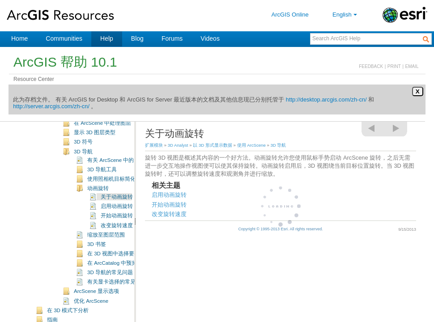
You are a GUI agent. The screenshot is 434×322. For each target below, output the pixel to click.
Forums (172, 38)
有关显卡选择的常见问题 (116, 308)
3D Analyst (178, 145)
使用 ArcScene (77, 132)
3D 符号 (83, 168)
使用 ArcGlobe (77, 122)
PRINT (394, 66)
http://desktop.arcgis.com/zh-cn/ (326, 99)
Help (106, 38)
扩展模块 (154, 145)
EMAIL (412, 66)
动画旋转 (98, 215)
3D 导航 (83, 178)
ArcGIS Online (290, 14)
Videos (210, 38)
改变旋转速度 (117, 252)
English (345, 14)
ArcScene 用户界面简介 (102, 140)
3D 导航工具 (102, 196)
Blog (137, 38)
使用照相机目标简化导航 (116, 205)
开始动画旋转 (117, 242)
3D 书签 (96, 271)
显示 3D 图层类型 (94, 159)
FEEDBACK (371, 66)
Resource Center (33, 79)
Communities (64, 38)
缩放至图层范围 (106, 261)
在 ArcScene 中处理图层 (102, 150)
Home (19, 38)
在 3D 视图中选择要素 (113, 280)
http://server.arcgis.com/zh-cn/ (51, 106)
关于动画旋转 (117, 223)
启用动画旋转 (117, 233)
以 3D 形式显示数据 (212, 145)
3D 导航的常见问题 (110, 299)
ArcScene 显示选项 (96, 318)
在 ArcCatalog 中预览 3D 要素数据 (127, 289)
